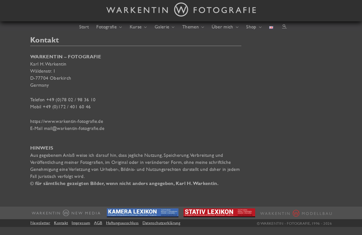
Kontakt (61, 222)
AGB (98, 222)
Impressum (81, 222)
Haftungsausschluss (122, 222)
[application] (119, 26)
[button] (284, 26)
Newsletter (40, 222)
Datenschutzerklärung (161, 222)
